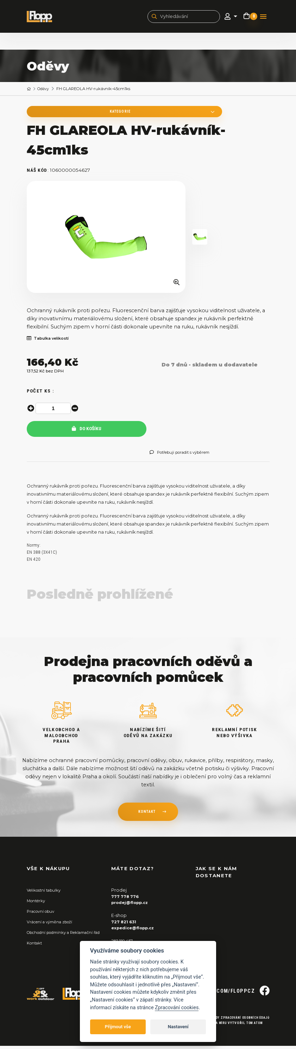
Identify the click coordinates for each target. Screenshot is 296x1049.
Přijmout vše (118, 1026)
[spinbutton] (54, 411)
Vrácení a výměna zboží (53, 925)
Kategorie (72, 113)
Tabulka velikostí (51, 342)
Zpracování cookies (177, 1008)
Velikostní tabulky (46, 893)
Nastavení (178, 1026)
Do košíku (86, 432)
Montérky (37, 904)
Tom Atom (252, 1026)
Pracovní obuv (43, 914)
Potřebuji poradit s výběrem (185, 456)
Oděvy (44, 90)
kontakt (147, 815)
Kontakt (36, 952)
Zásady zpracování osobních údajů (233, 1021)
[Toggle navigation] (263, 17)
